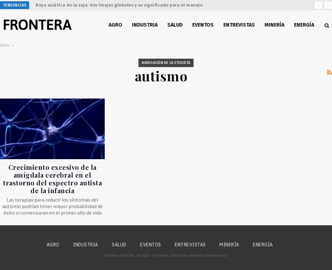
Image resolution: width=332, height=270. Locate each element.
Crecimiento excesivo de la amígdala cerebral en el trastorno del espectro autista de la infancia (52, 179)
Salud (175, 25)
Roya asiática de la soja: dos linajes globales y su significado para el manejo (119, 5)
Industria (145, 25)
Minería (274, 25)
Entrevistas (239, 25)
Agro (115, 25)
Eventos (203, 25)
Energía (304, 25)
